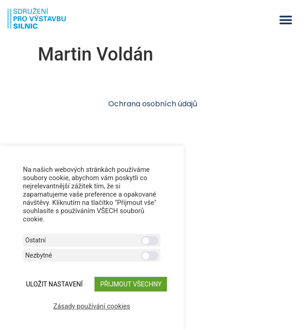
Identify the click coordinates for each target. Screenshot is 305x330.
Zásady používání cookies (91, 306)
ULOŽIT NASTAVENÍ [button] (54, 284)
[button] (285, 20)
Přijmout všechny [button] (130, 284)
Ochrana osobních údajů (152, 104)
